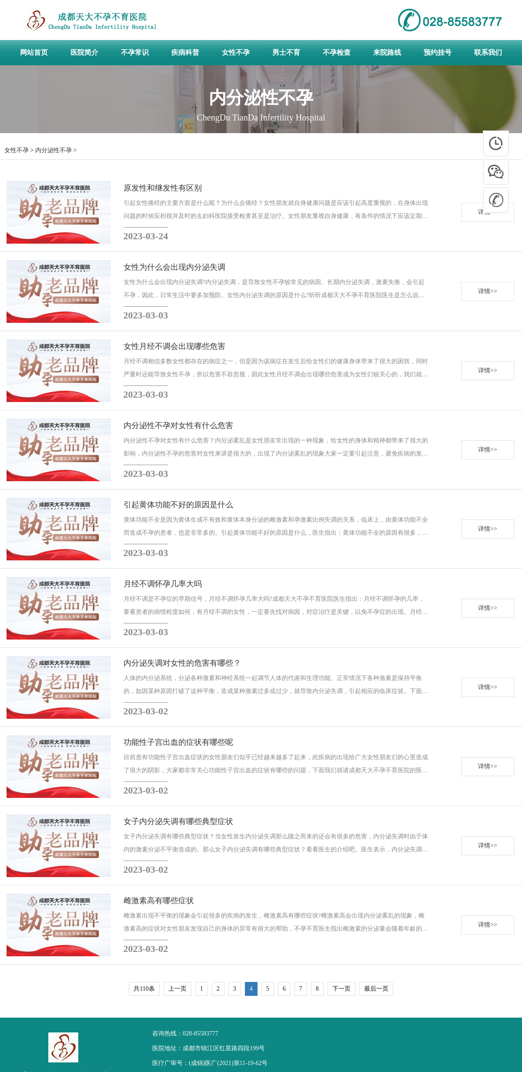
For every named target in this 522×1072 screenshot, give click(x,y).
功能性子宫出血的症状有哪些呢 (178, 742)
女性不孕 (16, 150)
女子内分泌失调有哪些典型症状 (178, 821)
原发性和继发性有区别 (163, 188)
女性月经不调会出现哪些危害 (174, 346)
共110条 (144, 988)
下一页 (341, 988)
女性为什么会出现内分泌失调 (174, 267)
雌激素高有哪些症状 (159, 900)
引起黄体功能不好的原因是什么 (178, 504)
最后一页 (376, 988)
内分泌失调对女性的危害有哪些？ (182, 663)
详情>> (487, 291)
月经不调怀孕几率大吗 (163, 584)
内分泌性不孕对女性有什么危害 (178, 425)
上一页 (177, 988)
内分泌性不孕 (53, 150)
